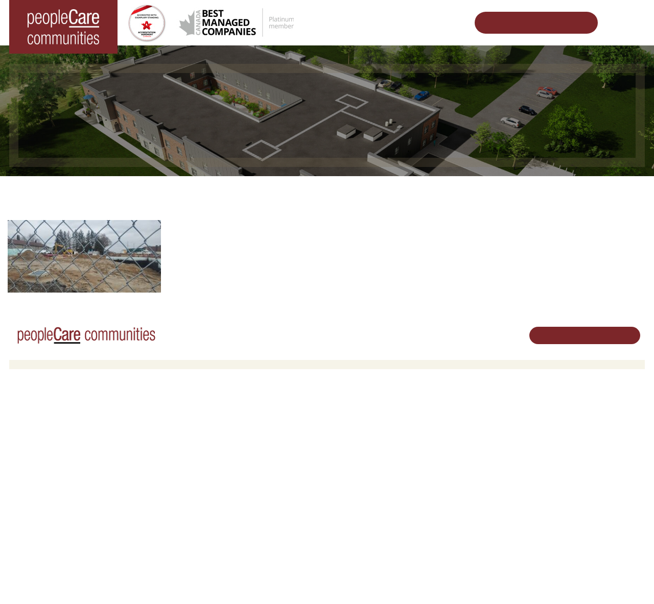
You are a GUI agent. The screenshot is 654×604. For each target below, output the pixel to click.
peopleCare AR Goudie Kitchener (68, 428)
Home (115, 191)
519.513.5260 (568, 459)
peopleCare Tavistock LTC (57, 467)
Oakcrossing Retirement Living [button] (223, 428)
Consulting (456, 506)
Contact (453, 545)
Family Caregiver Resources (219, 454)
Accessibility (459, 519)
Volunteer (349, 428)
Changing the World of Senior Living (205, 191)
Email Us (560, 476)
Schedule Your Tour (528, 23)
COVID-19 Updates (205, 441)
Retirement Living (205, 415)
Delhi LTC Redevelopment (458, 191)
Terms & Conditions (152, 580)
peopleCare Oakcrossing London (67, 454)
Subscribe (455, 532)
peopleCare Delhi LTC (51, 494)
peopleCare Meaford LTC (55, 481)
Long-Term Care (43, 415)
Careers (347, 415)
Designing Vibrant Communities (340, 191)
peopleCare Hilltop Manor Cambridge (74, 441)
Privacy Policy (208, 580)
